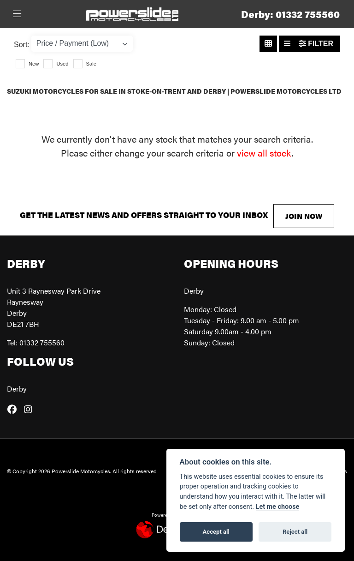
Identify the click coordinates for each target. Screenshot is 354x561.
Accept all (216, 531)
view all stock (264, 152)
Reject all (295, 531)
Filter (316, 44)
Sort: (22, 44)
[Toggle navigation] (17, 14)
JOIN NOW (303, 216)
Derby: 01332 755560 (290, 14)
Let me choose (278, 507)
